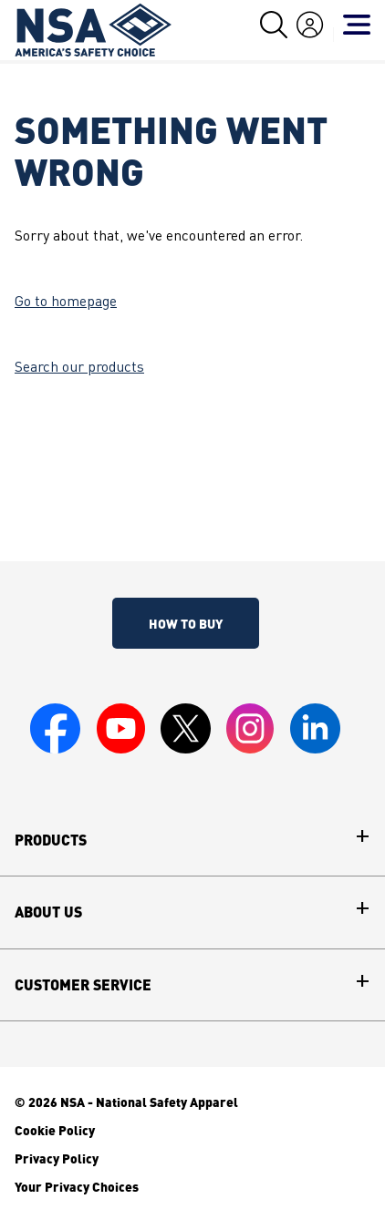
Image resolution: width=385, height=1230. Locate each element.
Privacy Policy (57, 1158)
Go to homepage (66, 302)
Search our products (79, 368)
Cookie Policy (55, 1129)
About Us (48, 912)
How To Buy (186, 623)
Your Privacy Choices (77, 1186)
